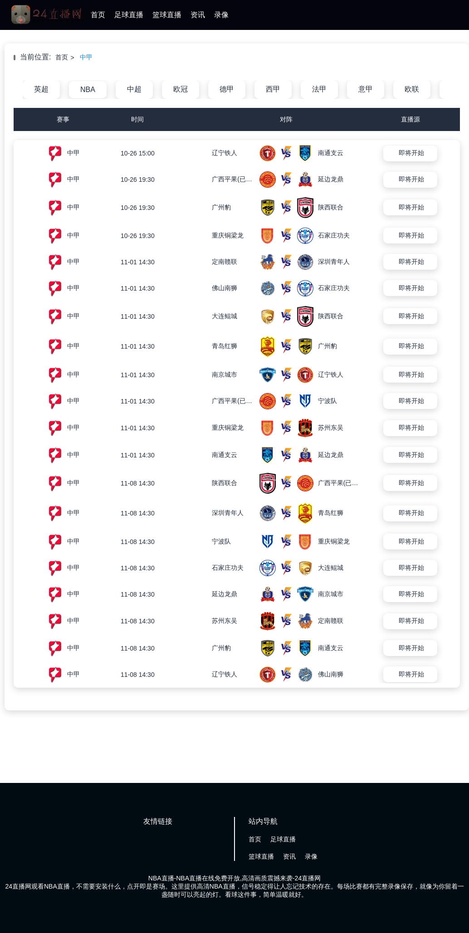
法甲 (319, 89)
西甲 (273, 89)
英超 (41, 89)
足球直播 (128, 15)
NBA (87, 89)
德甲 (227, 89)
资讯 (198, 15)
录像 (221, 15)
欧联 (412, 89)
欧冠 (180, 89)
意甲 (365, 89)
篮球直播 (166, 15)
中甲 (86, 57)
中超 (134, 89)
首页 (98, 15)
